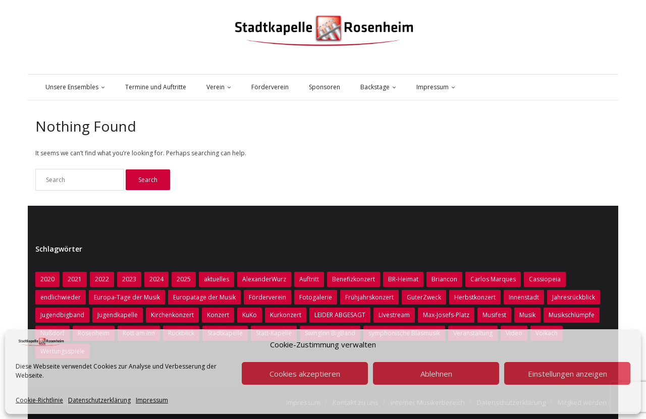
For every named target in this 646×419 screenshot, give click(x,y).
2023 (129, 279)
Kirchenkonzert (172, 315)
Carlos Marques (493, 279)
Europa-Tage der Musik (127, 297)
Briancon (444, 279)
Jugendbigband (62, 315)
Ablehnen (436, 374)
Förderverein (267, 297)
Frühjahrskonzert (369, 297)
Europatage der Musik (204, 297)
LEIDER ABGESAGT (339, 315)
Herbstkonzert (475, 297)
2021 (75, 279)
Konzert (218, 315)
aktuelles (216, 279)
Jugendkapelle (117, 315)
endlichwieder (60, 297)
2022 (102, 279)
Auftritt (309, 279)
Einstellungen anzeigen (567, 374)
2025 (184, 279)
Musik (527, 315)
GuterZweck (424, 297)
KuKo (249, 315)
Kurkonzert (285, 315)
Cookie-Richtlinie (39, 400)
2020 (47, 279)
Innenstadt (524, 297)
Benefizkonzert (353, 279)
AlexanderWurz (264, 279)
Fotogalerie (315, 297)
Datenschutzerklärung (99, 400)
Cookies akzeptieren (305, 374)
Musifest (494, 315)
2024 (156, 279)
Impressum (152, 400)
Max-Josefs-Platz (446, 315)
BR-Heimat (403, 279)
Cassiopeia (545, 279)
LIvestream (394, 315)
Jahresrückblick (573, 297)
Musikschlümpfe (572, 315)
